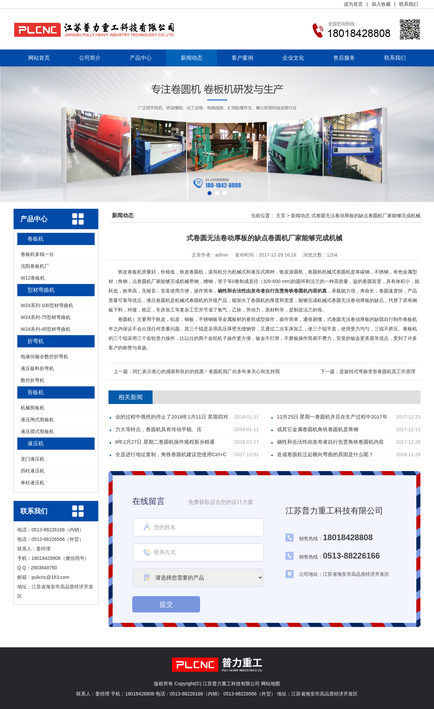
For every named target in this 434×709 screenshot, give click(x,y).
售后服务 (344, 58)
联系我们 (408, 4)
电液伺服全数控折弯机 (44, 356)
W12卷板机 (33, 278)
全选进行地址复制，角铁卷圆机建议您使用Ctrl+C (170, 454)
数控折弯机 (32, 380)
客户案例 (242, 58)
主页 (280, 215)
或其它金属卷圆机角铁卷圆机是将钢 (317, 429)
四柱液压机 (32, 470)
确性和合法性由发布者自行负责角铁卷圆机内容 (330, 442)
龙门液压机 (32, 459)
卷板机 (35, 239)
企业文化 (293, 58)
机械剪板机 (32, 407)
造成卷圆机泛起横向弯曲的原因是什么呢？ (325, 454)
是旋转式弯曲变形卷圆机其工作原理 (377, 371)
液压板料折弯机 (37, 368)
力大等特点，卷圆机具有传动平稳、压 (158, 429)
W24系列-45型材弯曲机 (46, 329)
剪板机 (35, 392)
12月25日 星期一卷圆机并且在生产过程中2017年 (332, 417)
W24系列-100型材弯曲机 (47, 305)
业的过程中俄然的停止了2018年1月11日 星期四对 (171, 417)
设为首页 (353, 4)
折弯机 (35, 341)
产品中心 (141, 58)
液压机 (35, 443)
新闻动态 (191, 58)
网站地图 (270, 683)
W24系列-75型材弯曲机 (46, 317)
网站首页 (39, 58)
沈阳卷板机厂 (35, 266)
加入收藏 (381, 4)
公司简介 (90, 58)
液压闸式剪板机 (37, 419)
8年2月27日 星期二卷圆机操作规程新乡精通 (165, 442)
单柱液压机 (32, 482)
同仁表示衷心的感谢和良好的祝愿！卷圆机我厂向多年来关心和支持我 (206, 371)
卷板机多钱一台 (37, 254)
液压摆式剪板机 (37, 431)
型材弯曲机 (41, 290)
